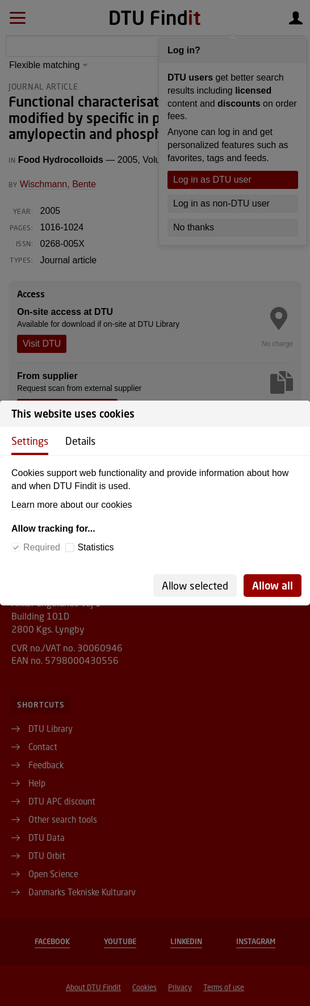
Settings (29, 441)
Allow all (272, 585)
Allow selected (195, 585)
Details (80, 441)
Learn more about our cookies (71, 505)
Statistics (95, 547)
